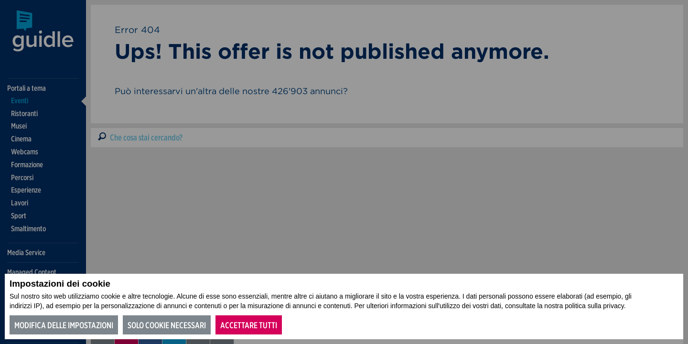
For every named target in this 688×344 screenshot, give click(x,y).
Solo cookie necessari (167, 325)
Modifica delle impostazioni (63, 325)
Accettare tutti (248, 325)
